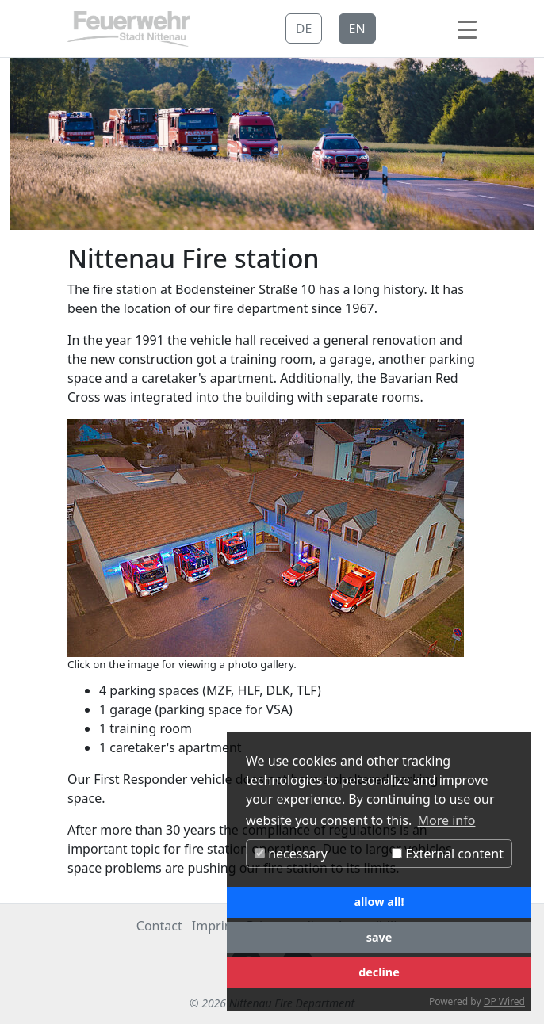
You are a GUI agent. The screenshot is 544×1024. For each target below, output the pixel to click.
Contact (159, 925)
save (379, 937)
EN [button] (357, 28)
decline (379, 972)
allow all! (379, 901)
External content (448, 853)
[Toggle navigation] (467, 28)
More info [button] (447, 820)
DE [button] (304, 28)
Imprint (214, 925)
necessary (291, 853)
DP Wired (504, 1001)
